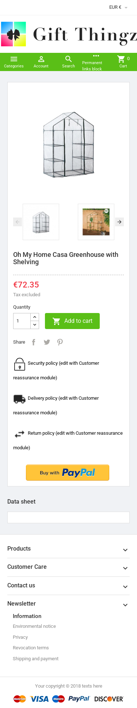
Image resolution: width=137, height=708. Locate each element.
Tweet (46, 342)
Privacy (20, 637)
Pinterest (60, 342)
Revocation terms (31, 647)
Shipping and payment (35, 658)
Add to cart (72, 321)
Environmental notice (34, 626)
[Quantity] (22, 321)
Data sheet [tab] (21, 501)
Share (33, 342)
